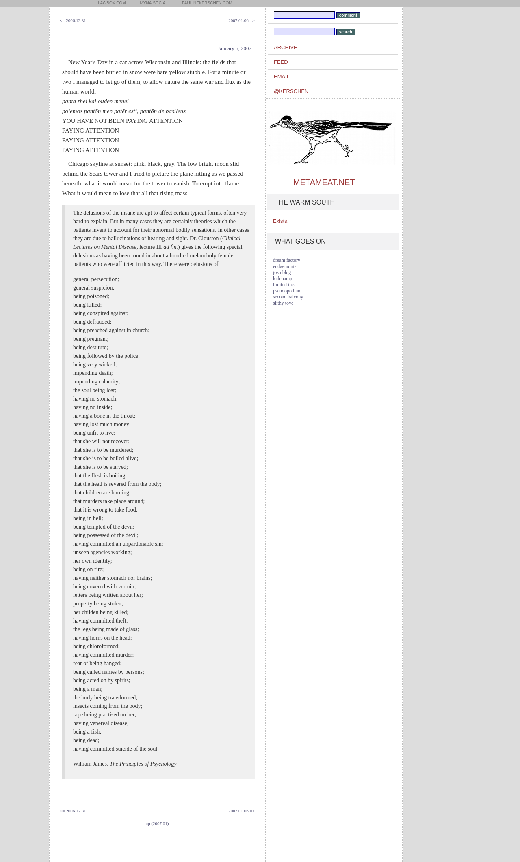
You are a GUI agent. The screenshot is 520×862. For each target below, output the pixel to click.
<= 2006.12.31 (73, 20)
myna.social (154, 3)
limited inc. (284, 284)
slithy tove (283, 303)
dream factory (286, 260)
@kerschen (291, 91)
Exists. (280, 221)
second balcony (288, 297)
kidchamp (282, 278)
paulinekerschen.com (207, 3)
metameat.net (324, 182)
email (282, 76)
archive (285, 47)
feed (281, 62)
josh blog (282, 272)
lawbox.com (112, 3)
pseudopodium (287, 291)
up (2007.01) (157, 823)
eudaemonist (285, 266)
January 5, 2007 (234, 48)
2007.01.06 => (241, 20)
